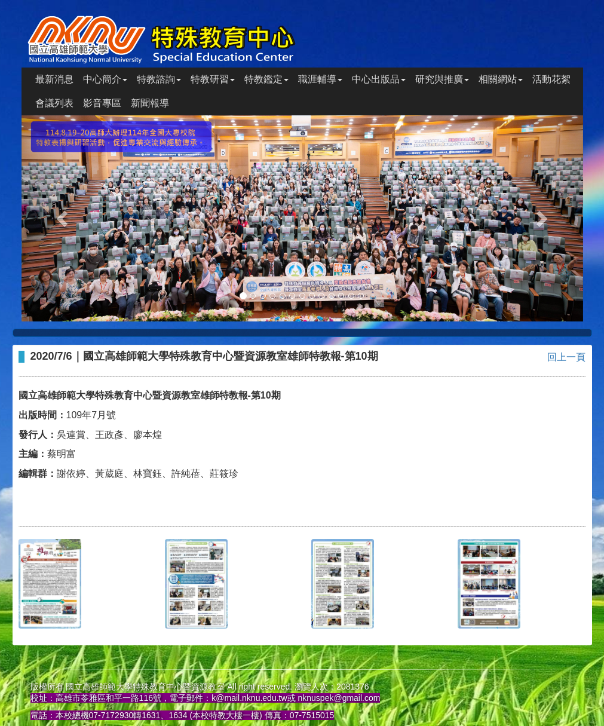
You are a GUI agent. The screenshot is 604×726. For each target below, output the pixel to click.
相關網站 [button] (501, 79)
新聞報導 (150, 103)
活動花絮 (551, 79)
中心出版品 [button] (379, 79)
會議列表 (54, 103)
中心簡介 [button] (105, 79)
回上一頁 (566, 357)
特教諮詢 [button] (159, 79)
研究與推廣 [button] (442, 79)
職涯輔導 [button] (320, 79)
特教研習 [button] (213, 79)
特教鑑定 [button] (266, 79)
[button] (64, 218)
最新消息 (54, 79)
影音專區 (102, 103)
